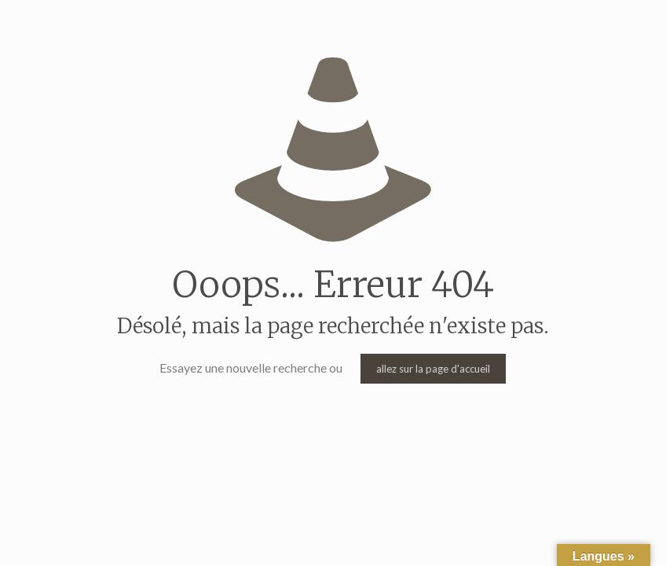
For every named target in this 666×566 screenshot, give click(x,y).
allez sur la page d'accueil (433, 368)
